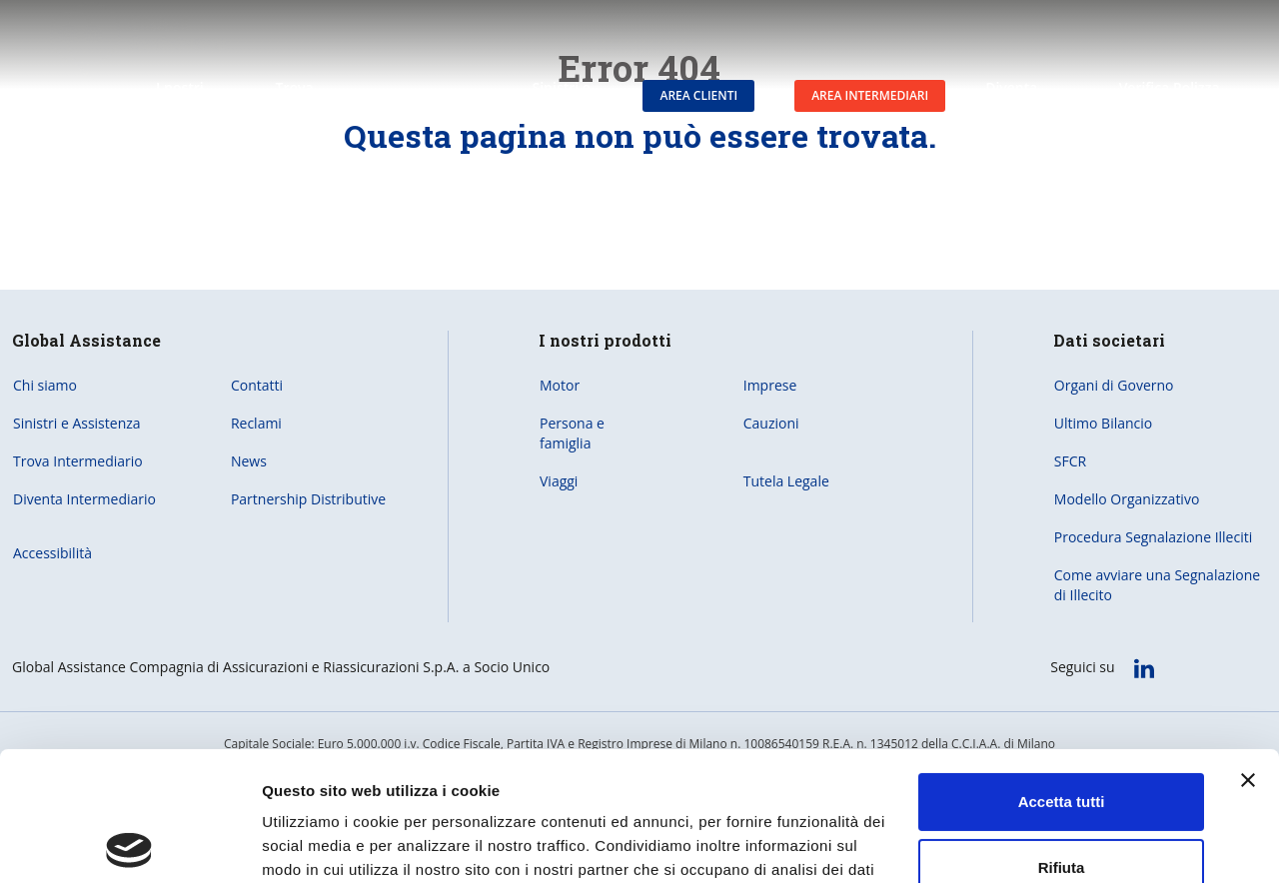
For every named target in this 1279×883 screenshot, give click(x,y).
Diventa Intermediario (84, 498)
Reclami (256, 423)
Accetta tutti (1061, 672)
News (249, 460)
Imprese (770, 385)
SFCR (1070, 460)
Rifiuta (1061, 737)
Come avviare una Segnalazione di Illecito (1157, 584)
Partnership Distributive (308, 498)
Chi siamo (45, 385)
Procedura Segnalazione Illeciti (1153, 536)
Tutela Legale (786, 480)
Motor (560, 385)
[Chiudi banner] (1248, 651)
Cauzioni (771, 423)
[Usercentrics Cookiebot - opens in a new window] (129, 844)
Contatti (257, 385)
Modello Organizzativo (1127, 498)
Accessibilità (52, 552)
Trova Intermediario (78, 460)
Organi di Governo (1114, 385)
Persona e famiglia (572, 433)
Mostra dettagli (316, 843)
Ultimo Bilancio (1103, 423)
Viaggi (559, 480)
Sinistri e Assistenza (77, 423)
